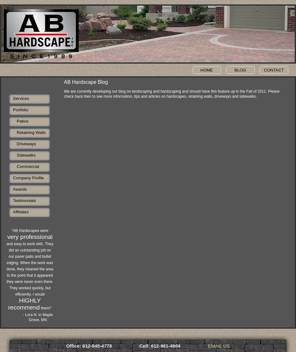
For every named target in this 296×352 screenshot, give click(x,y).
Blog (240, 70)
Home (206, 70)
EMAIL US (219, 346)
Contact (274, 70)
